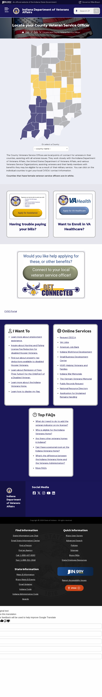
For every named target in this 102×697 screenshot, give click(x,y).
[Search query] (86, 11)
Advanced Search (74, 540)
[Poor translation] (6, 621)
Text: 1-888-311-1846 (26, 560)
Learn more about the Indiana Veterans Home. (26, 384)
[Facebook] (34, 493)
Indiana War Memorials (71, 373)
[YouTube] (48, 493)
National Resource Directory (74, 388)
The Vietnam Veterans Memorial (76, 378)
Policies (74, 545)
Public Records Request (71, 383)
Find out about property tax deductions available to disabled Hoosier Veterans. (27, 361)
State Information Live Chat (25, 535)
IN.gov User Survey (74, 535)
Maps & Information (25, 574)
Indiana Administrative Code (25, 594)
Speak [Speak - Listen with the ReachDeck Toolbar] (74, 588)
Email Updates (25, 584)
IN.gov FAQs (74, 555)
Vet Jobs (64, 342)
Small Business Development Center (74, 358)
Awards (25, 599)
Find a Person (25, 545)
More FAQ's (41, 468)
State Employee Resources (74, 560)
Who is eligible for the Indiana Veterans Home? (50, 432)
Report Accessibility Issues (74, 580)
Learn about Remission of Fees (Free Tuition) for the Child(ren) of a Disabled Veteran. (28, 374)
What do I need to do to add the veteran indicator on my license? (52, 423)
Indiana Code (25, 589)
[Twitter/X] (39, 493)
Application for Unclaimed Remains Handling (73, 395)
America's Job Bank (69, 347)
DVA (27, 32)
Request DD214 (68, 337)
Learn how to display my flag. (25, 391)
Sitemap (74, 550)
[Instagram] (43, 493)
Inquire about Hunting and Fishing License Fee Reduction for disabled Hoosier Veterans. (27, 349)
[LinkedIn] (53, 493)
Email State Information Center (25, 540)
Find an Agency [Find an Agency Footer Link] (25, 550)
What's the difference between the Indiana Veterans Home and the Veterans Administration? (51, 459)
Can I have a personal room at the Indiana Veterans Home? (52, 449)
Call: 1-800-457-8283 (25, 555)
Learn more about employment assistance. (26, 338)
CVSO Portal (10, 311)
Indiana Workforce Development (76, 351)
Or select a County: (50, 144)
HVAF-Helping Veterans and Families (74, 367)
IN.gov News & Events (25, 579)
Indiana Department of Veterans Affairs (45, 10)
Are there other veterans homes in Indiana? (51, 440)
